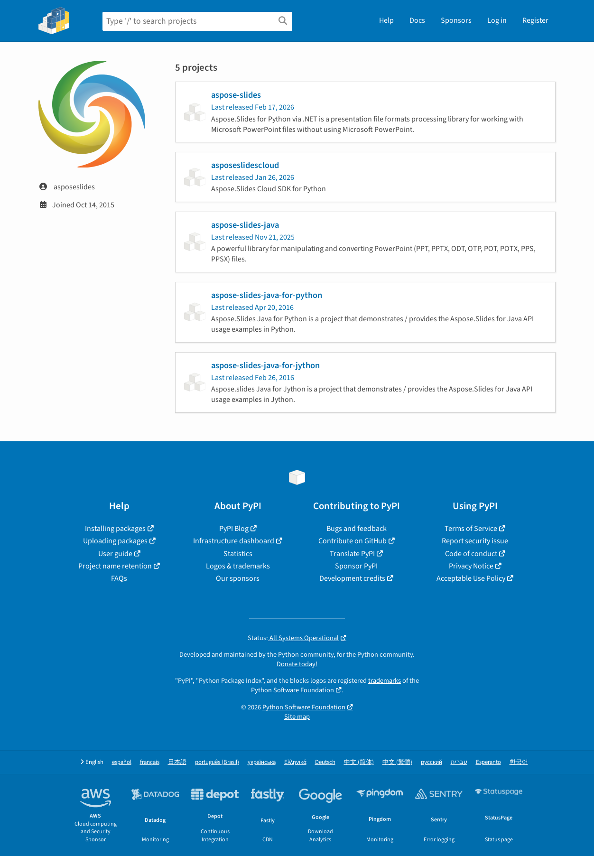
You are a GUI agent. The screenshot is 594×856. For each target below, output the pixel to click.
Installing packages (115, 528)
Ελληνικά (295, 762)
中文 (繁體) (397, 762)
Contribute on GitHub (352, 541)
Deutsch (325, 762)
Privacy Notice (471, 566)
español (121, 762)
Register (535, 20)
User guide (115, 554)
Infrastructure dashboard (233, 541)
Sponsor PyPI (356, 566)
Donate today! (297, 664)
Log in (497, 20)
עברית (459, 762)
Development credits (352, 578)
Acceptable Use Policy (470, 578)
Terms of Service (471, 528)
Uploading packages (115, 541)
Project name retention (115, 566)
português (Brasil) (217, 762)
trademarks (384, 681)
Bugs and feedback (356, 528)
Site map (297, 717)
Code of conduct (471, 554)
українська (262, 762)
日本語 (177, 762)
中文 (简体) (359, 762)
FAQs (119, 578)
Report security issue (475, 541)
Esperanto (488, 762)
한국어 (519, 762)
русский (431, 762)
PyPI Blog (234, 528)
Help (386, 20)
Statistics (237, 554)
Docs (417, 20)
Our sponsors (238, 578)
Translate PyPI (352, 554)
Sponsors (456, 20)
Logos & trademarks (238, 566)
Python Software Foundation (292, 690)
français (149, 762)
